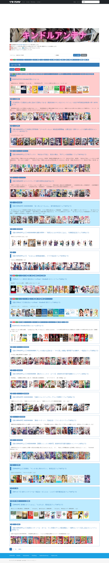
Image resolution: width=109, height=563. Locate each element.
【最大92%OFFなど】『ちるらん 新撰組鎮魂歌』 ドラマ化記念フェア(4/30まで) (40, 256)
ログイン (79, 2)
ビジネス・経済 (36, 59)
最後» (20, 549)
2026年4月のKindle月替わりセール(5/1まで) (27, 326)
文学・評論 (58, 59)
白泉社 (40, 275)
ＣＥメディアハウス (76, 74)
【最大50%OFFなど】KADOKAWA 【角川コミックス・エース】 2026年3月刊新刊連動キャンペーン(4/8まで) (50, 374)
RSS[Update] (26, 555)
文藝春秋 (35, 275)
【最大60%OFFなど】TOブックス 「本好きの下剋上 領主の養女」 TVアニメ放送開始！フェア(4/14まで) (49, 154)
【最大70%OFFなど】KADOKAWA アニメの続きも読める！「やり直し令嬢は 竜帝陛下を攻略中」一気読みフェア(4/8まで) (55, 350)
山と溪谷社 (31, 74)
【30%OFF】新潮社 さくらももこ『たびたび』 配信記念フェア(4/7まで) (37, 504)
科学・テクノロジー (75, 59)
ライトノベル (46, 59)
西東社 (60, 74)
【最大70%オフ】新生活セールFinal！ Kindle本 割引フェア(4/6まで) (36, 302)
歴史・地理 (68, 59)
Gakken (83, 74)
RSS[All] (18, 555)
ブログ (23, 2)
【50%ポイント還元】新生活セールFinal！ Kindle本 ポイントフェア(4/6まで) (39, 279)
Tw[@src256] (54, 555)
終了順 (12, 69)
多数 (67, 322)
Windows (33, 2)
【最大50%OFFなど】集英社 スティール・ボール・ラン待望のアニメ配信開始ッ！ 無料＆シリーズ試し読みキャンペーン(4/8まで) (54, 529)
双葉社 (44, 275)
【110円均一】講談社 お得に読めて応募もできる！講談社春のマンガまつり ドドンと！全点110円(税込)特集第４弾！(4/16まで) (55, 103)
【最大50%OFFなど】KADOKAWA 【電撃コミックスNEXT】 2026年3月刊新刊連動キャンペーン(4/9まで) (49, 443)
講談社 (22, 74)
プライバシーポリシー (31, 560)
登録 (74, 2)
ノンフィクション (28, 59)
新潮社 (18, 465)
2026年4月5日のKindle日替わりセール (25, 79)
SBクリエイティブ (48, 298)
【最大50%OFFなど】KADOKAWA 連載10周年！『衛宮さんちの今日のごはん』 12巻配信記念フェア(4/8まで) (50, 232)
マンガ (41, 59)
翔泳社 (81, 59)
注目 (11, 59)
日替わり (63, 59)
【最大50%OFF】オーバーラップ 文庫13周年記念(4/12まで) (33, 181)
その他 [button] (38, 2)
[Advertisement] (54, 17)
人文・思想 (52, 59)
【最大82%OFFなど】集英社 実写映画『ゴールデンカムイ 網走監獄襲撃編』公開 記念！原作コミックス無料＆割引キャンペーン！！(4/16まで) (54, 130)
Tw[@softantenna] (43, 555)
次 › (16, 549)
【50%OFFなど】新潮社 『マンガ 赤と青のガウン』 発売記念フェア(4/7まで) (39, 468)
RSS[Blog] (34, 555)
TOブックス (25, 151)
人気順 (23, 69)
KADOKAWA (19, 202)
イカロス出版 (13, 75)
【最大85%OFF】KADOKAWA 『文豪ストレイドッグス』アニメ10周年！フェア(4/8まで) (43, 397)
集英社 (18, 125)
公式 (14, 59)
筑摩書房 (26, 74)
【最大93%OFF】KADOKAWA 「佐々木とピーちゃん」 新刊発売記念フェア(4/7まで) (41, 206)
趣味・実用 (86, 59)
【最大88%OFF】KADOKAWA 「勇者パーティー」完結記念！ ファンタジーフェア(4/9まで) (44, 420)
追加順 (17, 69)
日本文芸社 (41, 74)
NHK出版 (88, 74)
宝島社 (92, 74)
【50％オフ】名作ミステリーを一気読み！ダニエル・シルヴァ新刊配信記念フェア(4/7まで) (44, 492)
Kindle (28, 2)
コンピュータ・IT (20, 59)
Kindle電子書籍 (21, 44)
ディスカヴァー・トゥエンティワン (51, 74)
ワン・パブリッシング (67, 74)
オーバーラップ (22, 177)
